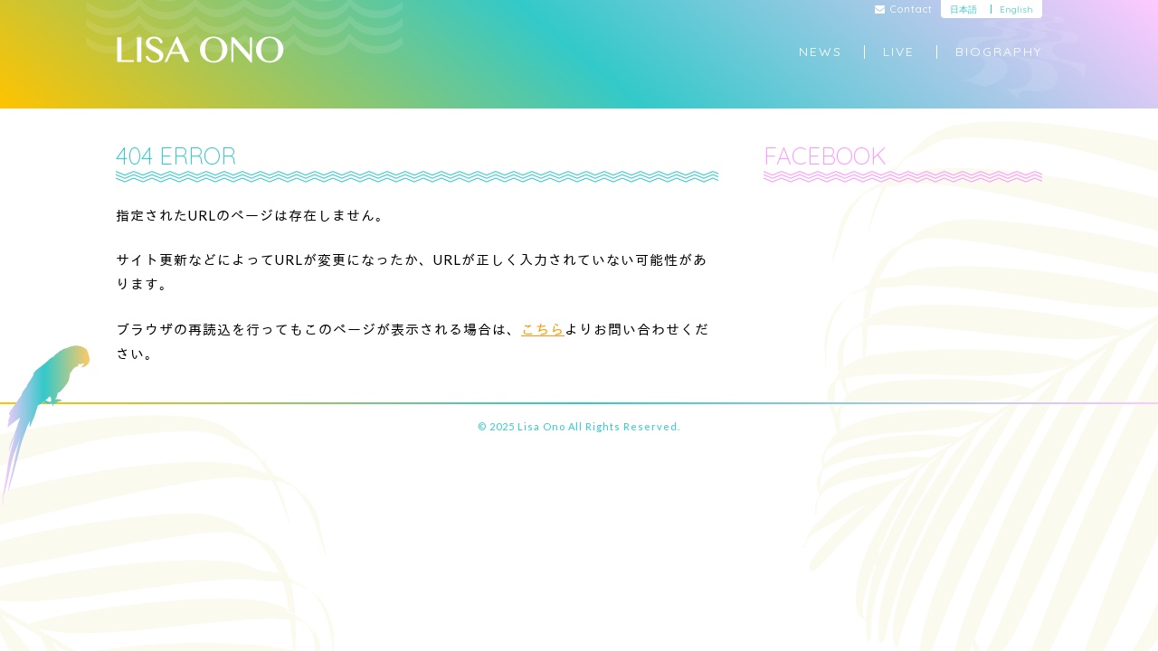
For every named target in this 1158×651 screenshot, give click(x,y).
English (1016, 9)
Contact (904, 10)
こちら (543, 329)
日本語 (963, 9)
